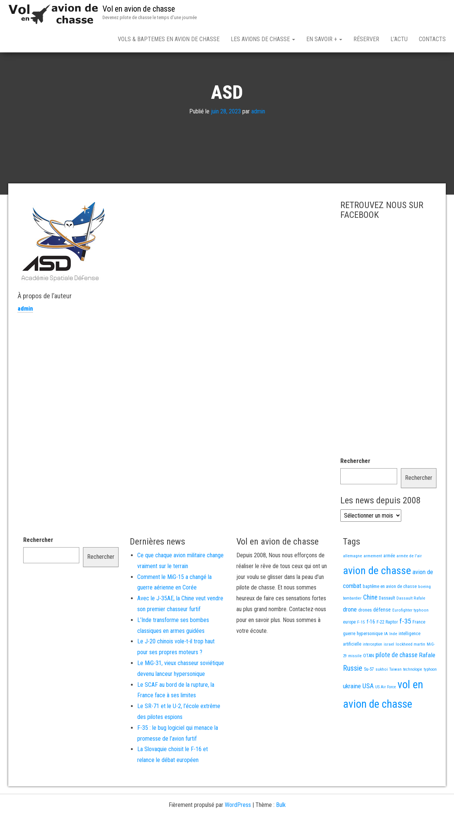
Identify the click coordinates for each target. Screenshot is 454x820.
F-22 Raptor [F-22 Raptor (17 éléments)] (387, 648)
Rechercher (355, 487)
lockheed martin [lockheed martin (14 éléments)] (410, 670)
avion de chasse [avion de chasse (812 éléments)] (377, 597)
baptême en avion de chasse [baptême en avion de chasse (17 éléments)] (390, 612)
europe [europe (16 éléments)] (349, 648)
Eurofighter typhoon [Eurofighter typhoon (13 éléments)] (410, 636)
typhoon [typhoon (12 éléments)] (430, 695)
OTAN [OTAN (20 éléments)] (368, 682)
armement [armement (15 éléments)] (372, 582)
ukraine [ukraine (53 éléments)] (352, 712)
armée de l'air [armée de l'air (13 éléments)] (409, 582)
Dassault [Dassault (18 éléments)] (387, 624)
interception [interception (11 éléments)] (372, 670)
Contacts (432, 39)
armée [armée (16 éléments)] (389, 582)
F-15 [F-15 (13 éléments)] (361, 648)
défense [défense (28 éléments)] (382, 636)
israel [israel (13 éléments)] (389, 670)
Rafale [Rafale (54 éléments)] (427, 681)
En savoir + (324, 39)
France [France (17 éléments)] (418, 648)
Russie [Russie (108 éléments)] (352, 694)
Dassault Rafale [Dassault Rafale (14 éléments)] (410, 624)
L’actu (399, 39)
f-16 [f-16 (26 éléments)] (370, 648)
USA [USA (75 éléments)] (368, 712)
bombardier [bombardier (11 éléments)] (352, 624)
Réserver (366, 39)
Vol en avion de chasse (138, 8)
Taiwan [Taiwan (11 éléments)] (395, 695)
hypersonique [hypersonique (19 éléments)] (370, 659)
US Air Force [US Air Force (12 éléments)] (385, 713)
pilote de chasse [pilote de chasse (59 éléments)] (396, 681)
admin (258, 137)
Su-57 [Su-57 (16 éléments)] (369, 695)
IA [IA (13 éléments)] (386, 659)
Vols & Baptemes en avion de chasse (169, 39)
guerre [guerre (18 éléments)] (349, 659)
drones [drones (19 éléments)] (365, 636)
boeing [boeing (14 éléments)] (424, 612)
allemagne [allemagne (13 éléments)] (352, 582)
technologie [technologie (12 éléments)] (412, 695)
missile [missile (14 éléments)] (355, 682)
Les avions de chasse (263, 39)
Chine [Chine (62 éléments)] (370, 623)
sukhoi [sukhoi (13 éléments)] (381, 695)
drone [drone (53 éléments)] (350, 635)
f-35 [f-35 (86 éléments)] (405, 647)
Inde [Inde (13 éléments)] (393, 659)
